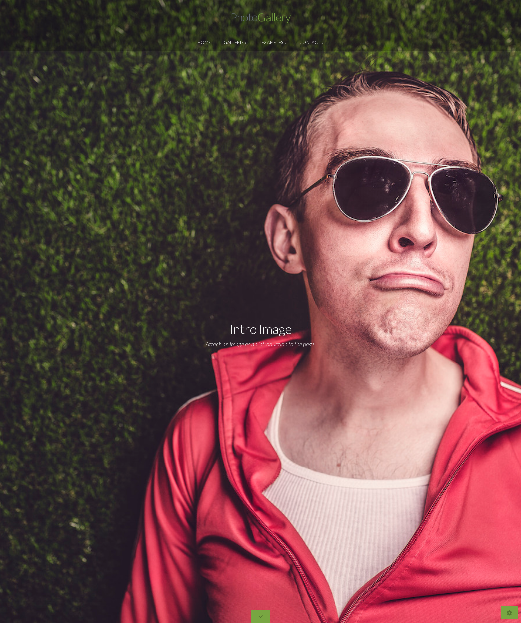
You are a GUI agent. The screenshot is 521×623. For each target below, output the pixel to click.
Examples (272, 42)
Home (204, 42)
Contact (309, 42)
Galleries (235, 42)
